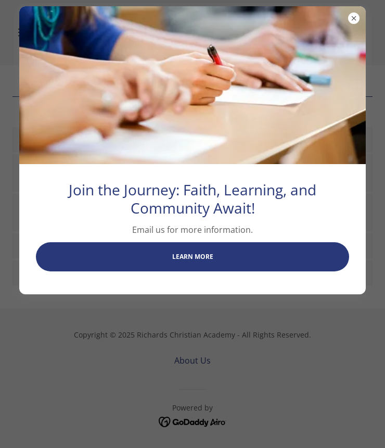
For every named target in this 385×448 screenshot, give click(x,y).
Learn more (192, 256)
